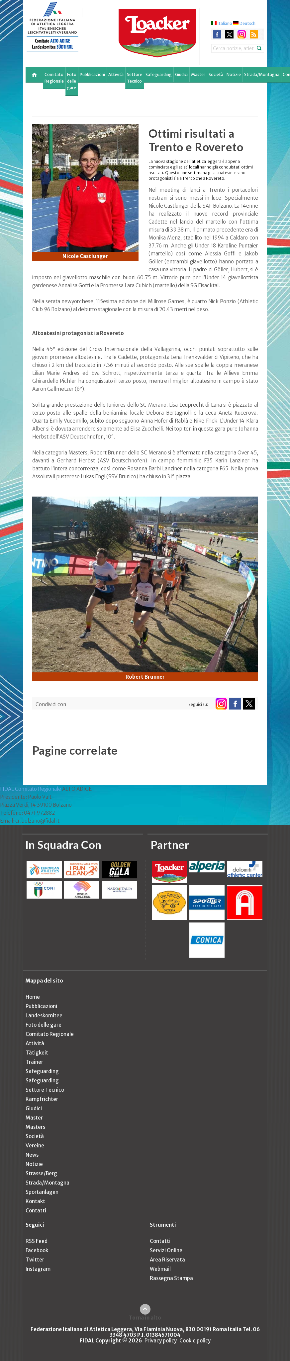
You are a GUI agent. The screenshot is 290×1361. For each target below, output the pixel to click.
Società (216, 74)
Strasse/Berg (41, 1173)
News (32, 1155)
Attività (116, 74)
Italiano (225, 23)
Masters (35, 1127)
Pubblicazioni (92, 74)
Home (33, 997)
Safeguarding (158, 74)
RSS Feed (37, 1241)
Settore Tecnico (134, 78)
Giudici (181, 74)
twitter (229, 34)
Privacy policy (161, 1340)
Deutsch (247, 23)
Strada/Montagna (261, 74)
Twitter (35, 1260)
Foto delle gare (71, 81)
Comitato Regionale (54, 78)
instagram (242, 34)
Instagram (38, 1269)
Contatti (36, 1210)
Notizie (234, 74)
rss (254, 34)
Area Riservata (167, 1260)
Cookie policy (195, 1340)
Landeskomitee (44, 1015)
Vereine (35, 1145)
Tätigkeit (37, 1053)
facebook (217, 34)
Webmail (160, 1269)
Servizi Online (166, 1250)
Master (198, 74)
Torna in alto (145, 1318)
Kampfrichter (42, 1099)
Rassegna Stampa (171, 1278)
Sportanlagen (42, 1192)
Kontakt (35, 1201)
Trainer (34, 1062)
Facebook (37, 1250)
